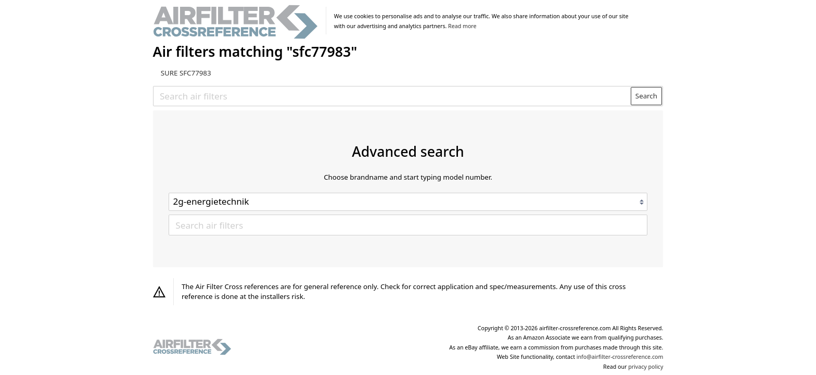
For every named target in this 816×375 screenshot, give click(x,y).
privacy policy (645, 366)
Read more (462, 26)
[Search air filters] (392, 96)
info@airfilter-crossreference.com (620, 356)
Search (646, 96)
